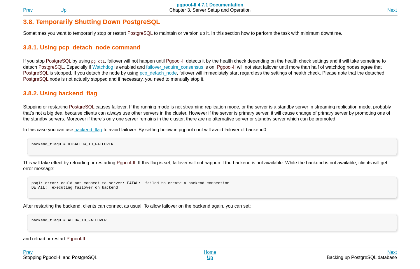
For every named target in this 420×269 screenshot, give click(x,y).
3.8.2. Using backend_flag (60, 93)
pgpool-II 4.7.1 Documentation (210, 4)
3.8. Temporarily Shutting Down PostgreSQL (91, 21)
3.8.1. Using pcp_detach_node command (81, 47)
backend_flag (88, 129)
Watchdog (102, 67)
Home (210, 258)
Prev (28, 10)
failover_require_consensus (174, 67)
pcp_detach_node (158, 72)
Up (63, 10)
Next (392, 10)
